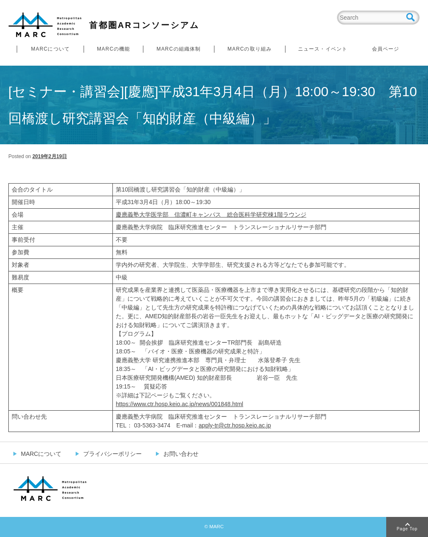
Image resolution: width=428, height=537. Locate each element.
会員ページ (386, 49)
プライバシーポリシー (112, 453)
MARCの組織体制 (178, 49)
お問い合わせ (181, 453)
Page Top (407, 529)
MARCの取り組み (249, 49)
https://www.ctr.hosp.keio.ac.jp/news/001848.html (179, 404)
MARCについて (50, 49)
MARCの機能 (113, 49)
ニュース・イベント (323, 49)
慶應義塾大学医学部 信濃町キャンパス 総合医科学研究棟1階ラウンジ (211, 214)
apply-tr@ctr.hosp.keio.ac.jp (235, 425)
